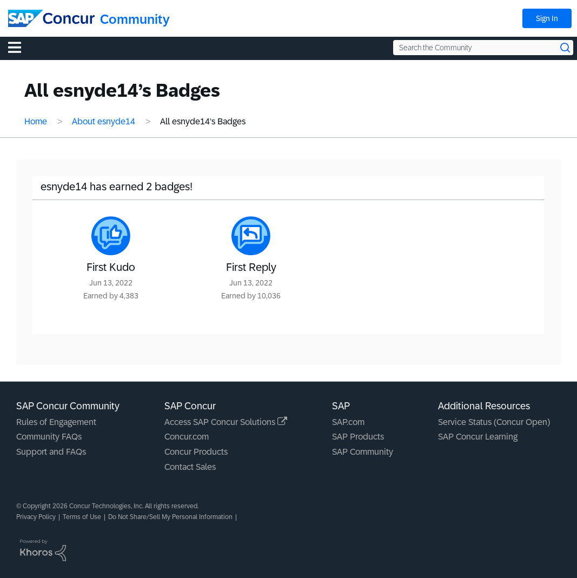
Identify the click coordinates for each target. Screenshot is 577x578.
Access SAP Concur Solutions (225, 422)
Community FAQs (49, 436)
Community (135, 19)
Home (35, 121)
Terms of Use (82, 517)
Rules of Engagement (56, 422)
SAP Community (362, 451)
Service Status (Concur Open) (494, 422)
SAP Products (358, 436)
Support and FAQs (51, 451)
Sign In (547, 18)
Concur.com (186, 436)
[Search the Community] (483, 47)
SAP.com (348, 422)
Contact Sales (190, 466)
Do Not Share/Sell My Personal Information (170, 517)
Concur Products (196, 451)
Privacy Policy (36, 517)
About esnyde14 (103, 121)
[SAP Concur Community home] (51, 18)
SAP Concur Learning (478, 436)
